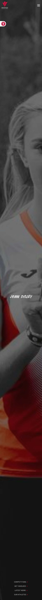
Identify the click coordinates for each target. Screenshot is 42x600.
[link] (3, 23)
